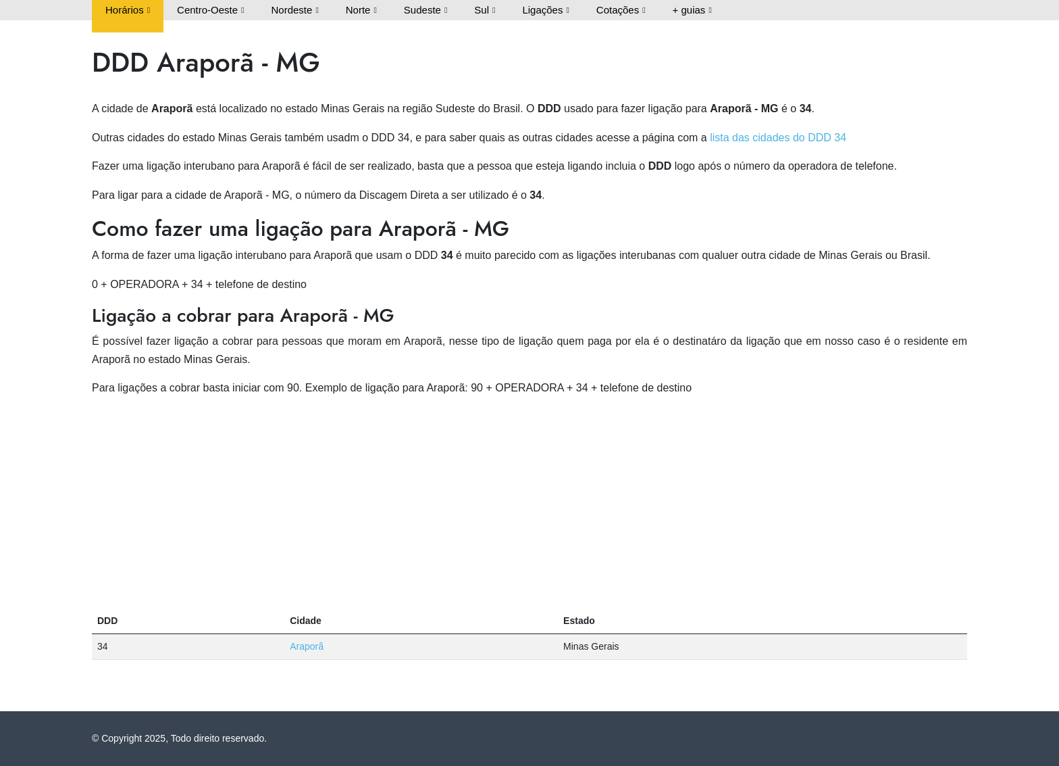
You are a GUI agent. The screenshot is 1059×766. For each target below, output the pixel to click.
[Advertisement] (529, 503)
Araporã (307, 646)
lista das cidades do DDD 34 (778, 137)
